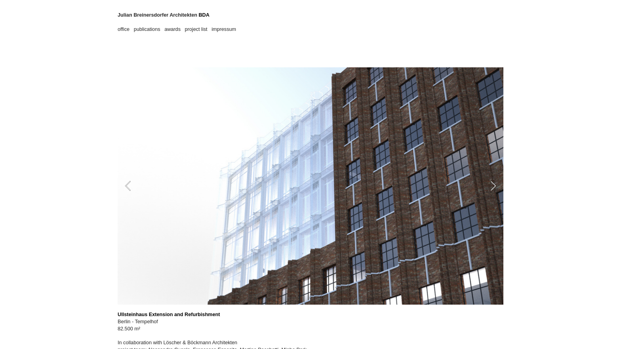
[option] (310, 186)
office (124, 29)
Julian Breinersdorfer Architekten (157, 15)
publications (147, 29)
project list (196, 29)
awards (172, 29)
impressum (224, 29)
